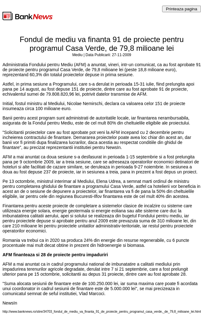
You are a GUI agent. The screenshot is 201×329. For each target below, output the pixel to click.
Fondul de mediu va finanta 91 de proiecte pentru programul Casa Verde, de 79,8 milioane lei (102, 43)
